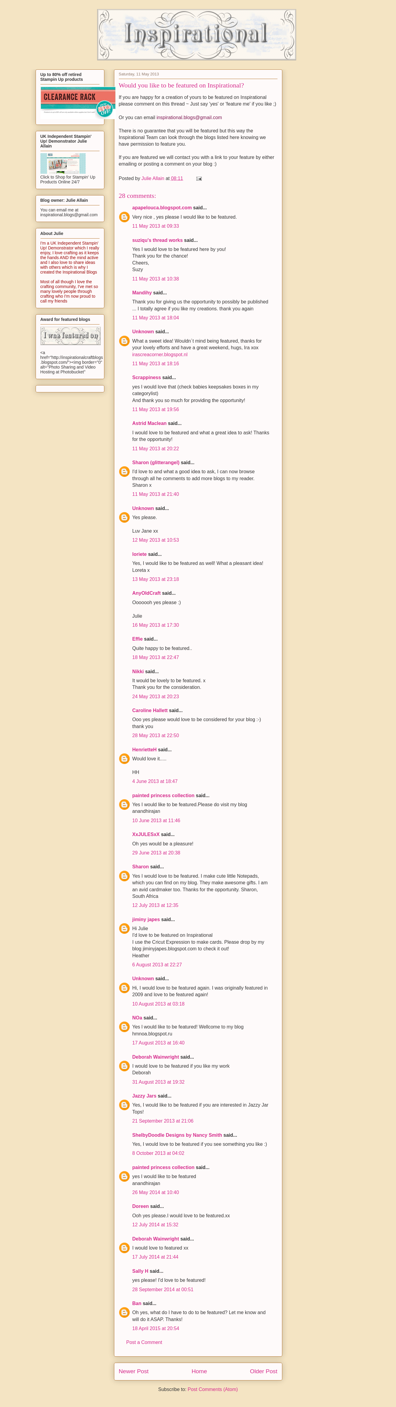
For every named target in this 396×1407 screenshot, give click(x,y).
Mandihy (142, 292)
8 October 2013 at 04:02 (158, 1153)
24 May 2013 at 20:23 (155, 696)
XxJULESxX (146, 834)
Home (199, 1371)
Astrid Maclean (149, 423)
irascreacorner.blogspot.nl (160, 354)
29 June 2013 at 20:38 (156, 852)
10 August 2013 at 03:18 (158, 1003)
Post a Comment (144, 1342)
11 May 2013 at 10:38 (155, 278)
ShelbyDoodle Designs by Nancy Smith (177, 1135)
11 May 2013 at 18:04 (155, 317)
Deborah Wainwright (155, 1057)
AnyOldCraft (146, 593)
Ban (136, 1303)
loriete (139, 554)
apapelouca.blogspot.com (162, 207)
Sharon (140, 866)
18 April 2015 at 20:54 (155, 1328)
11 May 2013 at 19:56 (155, 409)
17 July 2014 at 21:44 (155, 1257)
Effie (137, 639)
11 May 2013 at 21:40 (155, 494)
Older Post (263, 1371)
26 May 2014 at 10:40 (155, 1192)
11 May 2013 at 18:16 (155, 363)
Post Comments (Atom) (213, 1389)
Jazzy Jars (144, 1095)
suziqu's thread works (157, 240)
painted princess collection (163, 795)
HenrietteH (144, 749)
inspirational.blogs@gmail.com (189, 117)
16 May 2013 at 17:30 (155, 625)
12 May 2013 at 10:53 (155, 540)
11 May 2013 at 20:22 (155, 448)
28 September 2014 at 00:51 (163, 1289)
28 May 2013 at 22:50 (155, 735)
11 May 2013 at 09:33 (155, 226)
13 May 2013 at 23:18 (155, 579)
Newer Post (134, 1371)
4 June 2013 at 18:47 (155, 781)
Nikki (138, 671)
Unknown (143, 331)
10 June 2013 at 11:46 (156, 820)
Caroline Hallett (150, 710)
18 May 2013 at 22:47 (155, 657)
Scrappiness (146, 377)
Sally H (140, 1271)
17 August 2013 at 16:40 (158, 1042)
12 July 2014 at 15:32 (155, 1224)
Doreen (140, 1206)
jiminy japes (146, 919)
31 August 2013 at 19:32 (158, 1082)
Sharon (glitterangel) (155, 462)
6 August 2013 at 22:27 (157, 964)
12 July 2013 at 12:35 (155, 905)
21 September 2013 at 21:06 (163, 1120)
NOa (137, 1017)
